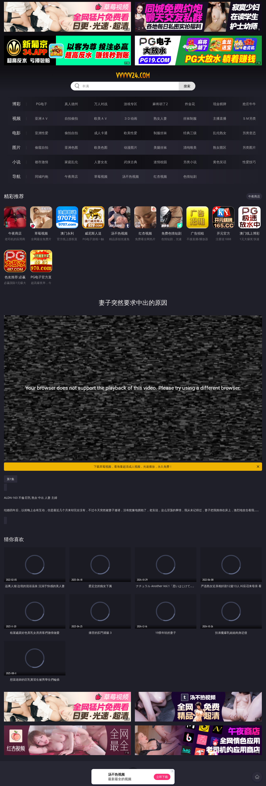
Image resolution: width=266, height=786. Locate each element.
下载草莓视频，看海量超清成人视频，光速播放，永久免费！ (177, 466)
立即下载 (162, 777)
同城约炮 (41, 176)
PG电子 (41, 104)
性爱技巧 (249, 162)
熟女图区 (219, 147)
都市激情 (41, 162)
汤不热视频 (130, 176)
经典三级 (190, 133)
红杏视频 (160, 176)
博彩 (16, 104)
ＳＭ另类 (249, 118)
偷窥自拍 (41, 147)
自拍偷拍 (71, 118)
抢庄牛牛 (249, 104)
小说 (16, 162)
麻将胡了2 (160, 104)
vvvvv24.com (133, 75)
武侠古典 (130, 162)
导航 (16, 176)
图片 (16, 147)
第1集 (10, 479)
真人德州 (71, 104)
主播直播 (219, 118)
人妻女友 (100, 162)
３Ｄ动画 (130, 118)
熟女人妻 (160, 118)
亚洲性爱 (41, 133)
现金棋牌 (219, 104)
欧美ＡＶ (100, 118)
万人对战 (100, 104)
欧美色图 (100, 147)
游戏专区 (130, 104)
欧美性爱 (130, 133)
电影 (16, 133)
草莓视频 (100, 176)
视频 (16, 118)
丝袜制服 (190, 118)
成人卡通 (100, 133)
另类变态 (249, 133)
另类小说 (190, 162)
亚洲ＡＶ (41, 118)
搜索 (187, 86)
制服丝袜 (160, 133)
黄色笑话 (219, 162)
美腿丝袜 (160, 147)
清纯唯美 (190, 147)
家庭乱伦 (71, 162)
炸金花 (190, 104)
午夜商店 (71, 176)
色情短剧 (190, 176)
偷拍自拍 (71, 133)
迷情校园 (160, 162)
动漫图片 (130, 147)
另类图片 (249, 147)
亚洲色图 (71, 147)
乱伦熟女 (219, 133)
